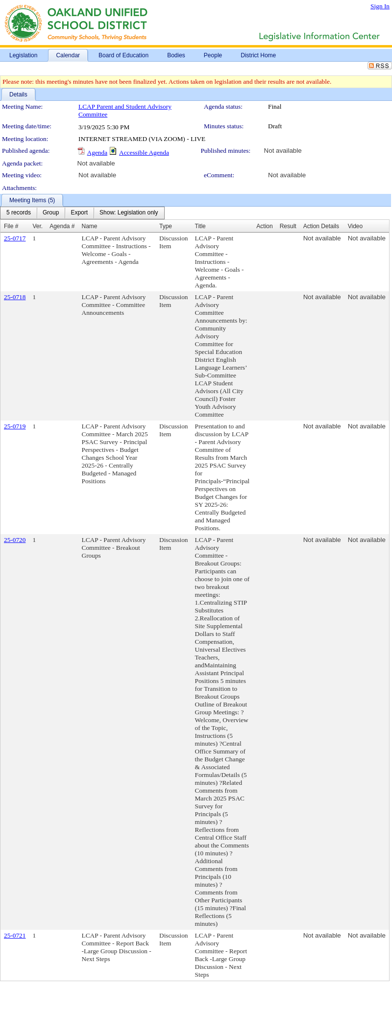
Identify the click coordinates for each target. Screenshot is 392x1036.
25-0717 (14, 238)
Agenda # (61, 226)
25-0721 (14, 935)
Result (288, 226)
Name (90, 226)
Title (200, 226)
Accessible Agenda (144, 152)
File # (11, 226)
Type (165, 226)
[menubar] (82, 213)
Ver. (37, 226)
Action (264, 226)
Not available (283, 150)
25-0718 (14, 297)
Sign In (380, 6)
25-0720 (14, 539)
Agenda (97, 152)
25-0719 (14, 426)
